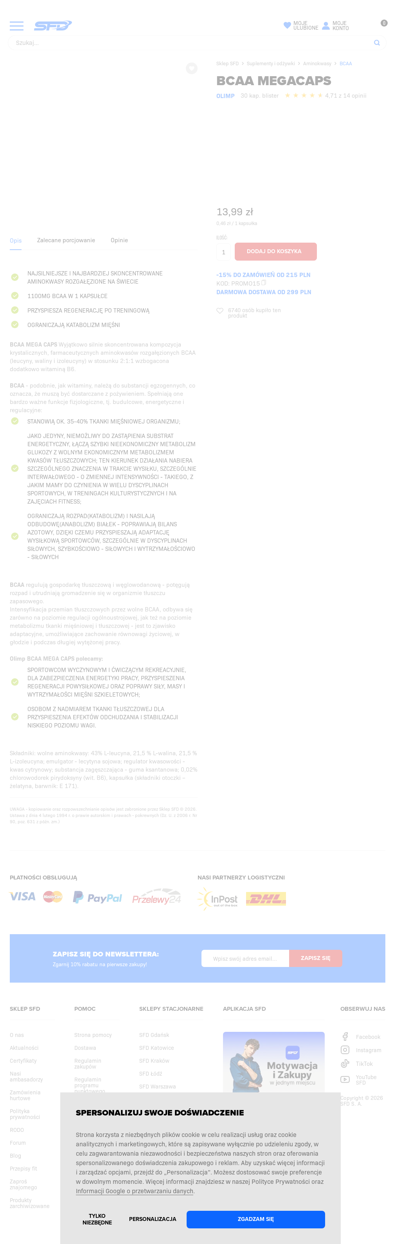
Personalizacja (152, 1219)
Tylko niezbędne (97, 1219)
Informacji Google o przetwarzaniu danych (134, 1190)
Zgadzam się (256, 1219)
